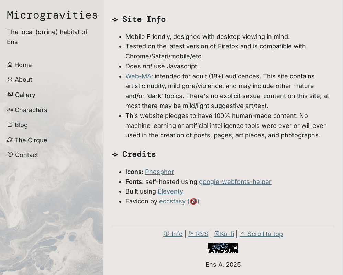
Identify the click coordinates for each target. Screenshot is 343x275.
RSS (198, 234)
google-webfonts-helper (235, 181)
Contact (22, 154)
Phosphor (159, 171)
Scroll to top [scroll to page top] (261, 234)
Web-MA (138, 76)
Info (173, 234)
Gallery (21, 94)
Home (19, 64)
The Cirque (27, 140)
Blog (17, 125)
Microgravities (52, 15)
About (19, 79)
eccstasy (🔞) (179, 201)
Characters (27, 109)
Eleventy (170, 191)
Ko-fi (224, 234)
